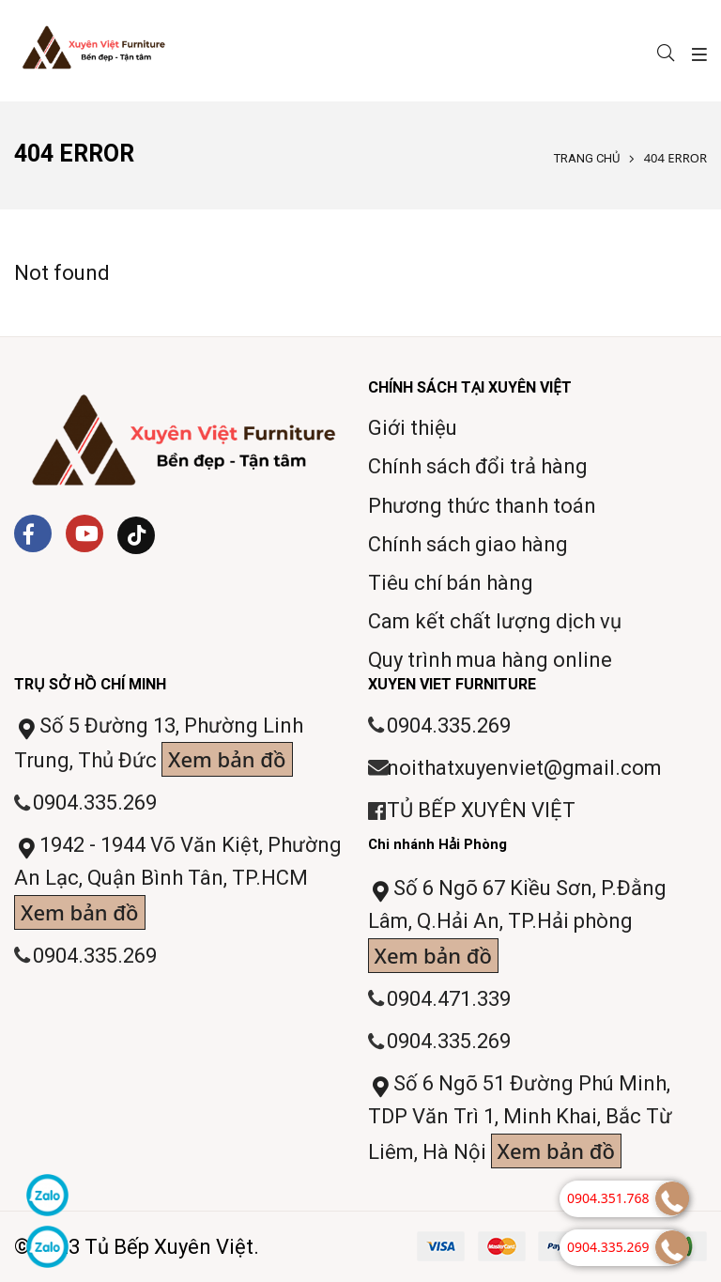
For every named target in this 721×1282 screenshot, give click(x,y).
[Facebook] (33, 533)
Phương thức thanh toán (482, 505)
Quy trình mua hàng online (490, 660)
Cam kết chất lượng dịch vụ (494, 621)
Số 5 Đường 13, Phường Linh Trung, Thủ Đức (158, 745)
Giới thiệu (412, 428)
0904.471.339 (449, 999)
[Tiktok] (136, 535)
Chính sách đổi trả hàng (478, 466)
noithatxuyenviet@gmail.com (524, 768)
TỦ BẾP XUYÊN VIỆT (481, 810)
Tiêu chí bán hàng (450, 583)
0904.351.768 (608, 1198)
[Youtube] (84, 533)
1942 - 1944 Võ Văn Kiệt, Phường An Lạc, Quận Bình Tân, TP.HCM (178, 881)
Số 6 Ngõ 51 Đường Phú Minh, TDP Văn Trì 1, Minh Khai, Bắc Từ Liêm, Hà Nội (520, 1120)
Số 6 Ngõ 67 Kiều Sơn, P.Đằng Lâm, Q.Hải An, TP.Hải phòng (517, 924)
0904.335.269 (95, 802)
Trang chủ (587, 158)
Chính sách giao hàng (468, 544)
